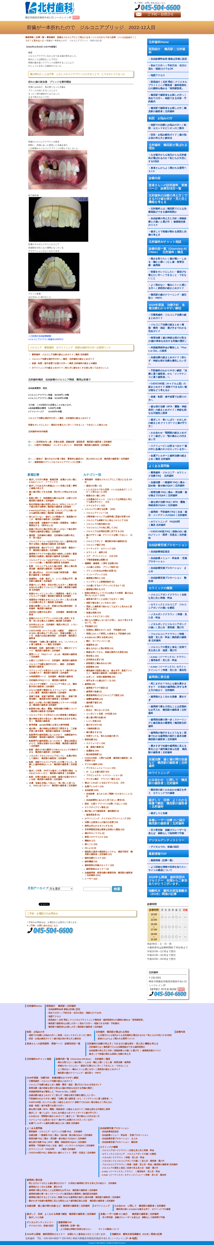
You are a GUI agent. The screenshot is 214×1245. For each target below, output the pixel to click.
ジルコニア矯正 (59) (95, 545)
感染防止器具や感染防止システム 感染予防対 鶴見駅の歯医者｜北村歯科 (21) (109, 852)
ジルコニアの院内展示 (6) (98, 524)
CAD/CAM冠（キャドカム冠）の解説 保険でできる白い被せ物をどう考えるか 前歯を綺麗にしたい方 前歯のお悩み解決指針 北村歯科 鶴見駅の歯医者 (53, 634)
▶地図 (133, 1238)
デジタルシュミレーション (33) (100, 768)
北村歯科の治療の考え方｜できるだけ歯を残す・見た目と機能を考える (168, 199)
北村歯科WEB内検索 (38, 431)
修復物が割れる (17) (95, 589)
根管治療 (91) (91, 739)
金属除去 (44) (92, 750)
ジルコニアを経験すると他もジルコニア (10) (107, 520)
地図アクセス (159, 75)
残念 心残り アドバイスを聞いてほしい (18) (106, 803)
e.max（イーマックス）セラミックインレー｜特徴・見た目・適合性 (167, 668)
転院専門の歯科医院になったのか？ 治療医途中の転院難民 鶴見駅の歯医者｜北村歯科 (53, 736)
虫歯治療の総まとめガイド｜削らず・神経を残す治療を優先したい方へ (167, 360)
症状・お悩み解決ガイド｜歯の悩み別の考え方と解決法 (167, 136)
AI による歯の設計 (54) (97, 771)
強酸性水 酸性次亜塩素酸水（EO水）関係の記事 (168, 892)
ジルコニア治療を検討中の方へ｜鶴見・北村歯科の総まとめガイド (63, 359)
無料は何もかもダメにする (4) (99, 826)
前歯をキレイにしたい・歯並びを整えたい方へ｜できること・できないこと (167, 275)
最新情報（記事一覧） (162, 860)
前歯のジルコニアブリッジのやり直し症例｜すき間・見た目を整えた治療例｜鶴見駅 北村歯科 (52, 619)
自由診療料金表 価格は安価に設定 (169, 59)
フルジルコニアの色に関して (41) (102, 527)
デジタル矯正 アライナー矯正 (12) (103, 779)
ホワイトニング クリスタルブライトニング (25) (108, 818)
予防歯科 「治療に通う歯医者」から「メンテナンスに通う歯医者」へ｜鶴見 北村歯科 (53, 643)
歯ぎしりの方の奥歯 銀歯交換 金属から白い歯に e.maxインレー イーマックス (54, 480)
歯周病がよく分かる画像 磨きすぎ (167, 698)
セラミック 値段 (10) (96, 552)
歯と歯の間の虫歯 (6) (96, 717)
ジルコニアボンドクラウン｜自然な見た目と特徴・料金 (167, 596)
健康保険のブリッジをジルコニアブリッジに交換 (57, 462)
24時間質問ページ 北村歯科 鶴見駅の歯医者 (51, 676)
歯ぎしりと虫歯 (159, 813)
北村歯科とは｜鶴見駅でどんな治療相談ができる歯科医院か (167, 210)
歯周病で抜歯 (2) (94, 691)
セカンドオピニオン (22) (97, 616)
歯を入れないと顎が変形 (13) (99, 648)
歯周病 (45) (90, 684)
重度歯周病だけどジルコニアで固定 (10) (105, 695)
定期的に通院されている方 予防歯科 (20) (106, 630)
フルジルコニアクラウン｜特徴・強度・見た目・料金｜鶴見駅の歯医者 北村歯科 (167, 637)
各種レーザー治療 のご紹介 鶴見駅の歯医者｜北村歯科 (169, 821)
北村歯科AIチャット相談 (165, 241)
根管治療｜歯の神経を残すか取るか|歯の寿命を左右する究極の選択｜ (167, 339)
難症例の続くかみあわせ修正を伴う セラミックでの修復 (167, 791)
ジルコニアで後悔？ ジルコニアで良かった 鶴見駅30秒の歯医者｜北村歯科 (53, 685)
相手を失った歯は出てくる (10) (100, 680)
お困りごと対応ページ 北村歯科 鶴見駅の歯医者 (53, 660)
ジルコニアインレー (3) (97, 513)
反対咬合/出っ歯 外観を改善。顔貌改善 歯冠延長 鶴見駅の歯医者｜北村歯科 (74, 442)
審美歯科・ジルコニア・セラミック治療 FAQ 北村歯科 (167, 474)
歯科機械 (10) (91, 861)
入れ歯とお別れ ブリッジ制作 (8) (102, 567)
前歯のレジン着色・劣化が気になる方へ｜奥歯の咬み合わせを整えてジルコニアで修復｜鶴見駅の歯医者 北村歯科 (53, 587)
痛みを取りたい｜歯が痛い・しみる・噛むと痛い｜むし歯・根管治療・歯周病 (167, 261)
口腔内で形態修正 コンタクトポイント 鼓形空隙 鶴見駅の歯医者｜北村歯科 (71, 445)
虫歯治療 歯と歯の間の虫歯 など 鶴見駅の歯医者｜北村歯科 (168, 762)
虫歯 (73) (89, 706)
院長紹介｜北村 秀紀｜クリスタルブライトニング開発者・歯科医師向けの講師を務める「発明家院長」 (167, 85)
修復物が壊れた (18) (95, 578)
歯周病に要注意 (159, 677)
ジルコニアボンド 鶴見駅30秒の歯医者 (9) (106, 541)
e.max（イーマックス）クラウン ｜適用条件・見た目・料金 (168, 658)
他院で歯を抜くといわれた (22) (100, 603)
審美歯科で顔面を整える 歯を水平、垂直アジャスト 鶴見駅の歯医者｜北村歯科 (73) (109, 671)
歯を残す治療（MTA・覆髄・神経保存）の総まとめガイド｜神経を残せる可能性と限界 (167, 409)
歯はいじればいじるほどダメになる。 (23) (104, 782)
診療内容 (154, 178)
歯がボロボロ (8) (94, 725)
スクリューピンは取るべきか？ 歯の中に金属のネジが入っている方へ (167, 447)
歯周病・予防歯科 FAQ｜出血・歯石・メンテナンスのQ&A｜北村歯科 (167, 513)
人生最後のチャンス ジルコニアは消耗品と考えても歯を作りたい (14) (109, 500)
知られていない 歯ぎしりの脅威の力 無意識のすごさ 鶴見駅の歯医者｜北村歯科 (53, 517)
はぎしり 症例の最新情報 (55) (100, 677)
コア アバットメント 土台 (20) (102, 556)
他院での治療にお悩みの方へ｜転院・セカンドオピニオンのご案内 (167, 126)
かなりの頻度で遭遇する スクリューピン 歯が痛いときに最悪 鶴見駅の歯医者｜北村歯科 (53, 691)
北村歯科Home (159, 42)
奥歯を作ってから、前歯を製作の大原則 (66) (107, 652)
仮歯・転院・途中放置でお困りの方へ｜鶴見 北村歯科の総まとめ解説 (64, 363)
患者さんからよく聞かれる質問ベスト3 (167, 169)
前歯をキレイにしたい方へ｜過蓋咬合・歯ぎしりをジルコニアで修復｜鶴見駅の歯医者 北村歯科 (53, 594)
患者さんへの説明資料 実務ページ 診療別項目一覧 (168, 186)
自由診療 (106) (92, 790)
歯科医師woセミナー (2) (97, 869)
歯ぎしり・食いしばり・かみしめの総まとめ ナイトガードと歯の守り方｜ (167, 422)
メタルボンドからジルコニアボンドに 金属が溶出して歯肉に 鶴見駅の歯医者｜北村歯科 (53, 757)
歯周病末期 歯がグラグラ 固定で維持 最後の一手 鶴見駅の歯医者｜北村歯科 (53, 548)
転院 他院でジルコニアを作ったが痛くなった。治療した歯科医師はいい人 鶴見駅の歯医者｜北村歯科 (53, 764)
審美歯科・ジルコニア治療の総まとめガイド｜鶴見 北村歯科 (60, 354)
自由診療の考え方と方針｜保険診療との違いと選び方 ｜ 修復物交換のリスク (167, 221)
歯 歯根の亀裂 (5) (95, 747)
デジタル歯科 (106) (94, 764)
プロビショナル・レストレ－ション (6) (104, 775)
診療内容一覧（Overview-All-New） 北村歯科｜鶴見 (168, 250)
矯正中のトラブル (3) (94, 833)
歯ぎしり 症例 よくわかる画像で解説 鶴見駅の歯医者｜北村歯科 (168, 803)
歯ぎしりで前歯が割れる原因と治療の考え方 (167, 233)
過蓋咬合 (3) (92, 645)
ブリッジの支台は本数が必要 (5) (101, 571)
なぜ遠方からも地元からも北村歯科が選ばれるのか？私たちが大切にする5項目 (167, 158)
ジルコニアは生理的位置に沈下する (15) (105, 531)
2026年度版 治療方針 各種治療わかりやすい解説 (167, 306)
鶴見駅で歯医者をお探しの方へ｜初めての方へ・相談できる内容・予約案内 (167, 98)
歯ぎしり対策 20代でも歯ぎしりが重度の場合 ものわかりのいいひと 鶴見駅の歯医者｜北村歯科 (53, 771)
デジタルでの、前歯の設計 (165, 847)
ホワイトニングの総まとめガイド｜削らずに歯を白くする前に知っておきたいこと (70, 368)
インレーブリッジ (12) (96, 574)
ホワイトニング (159, 772)
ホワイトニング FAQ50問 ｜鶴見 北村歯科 (167, 523)
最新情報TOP (158, 853)
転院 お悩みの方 (160, 118)
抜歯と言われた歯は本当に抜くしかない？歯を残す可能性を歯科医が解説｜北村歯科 (53, 530)
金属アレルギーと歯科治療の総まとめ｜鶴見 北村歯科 (167, 457)
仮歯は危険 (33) (93, 612)
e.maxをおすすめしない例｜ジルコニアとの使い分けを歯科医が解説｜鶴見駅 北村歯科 (53, 511)
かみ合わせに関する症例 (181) (99, 637)
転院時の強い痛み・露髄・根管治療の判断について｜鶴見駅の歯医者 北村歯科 (53, 709)
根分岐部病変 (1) (94, 754)
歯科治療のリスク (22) (95, 858)
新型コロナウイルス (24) (96, 837)
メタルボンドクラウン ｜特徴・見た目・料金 (167, 616)
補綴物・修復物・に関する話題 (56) (101, 563)
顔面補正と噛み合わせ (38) (98, 663)
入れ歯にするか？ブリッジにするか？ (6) (105, 585)
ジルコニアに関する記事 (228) (100, 509)
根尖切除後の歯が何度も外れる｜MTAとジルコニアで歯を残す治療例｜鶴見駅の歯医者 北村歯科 (53, 505)
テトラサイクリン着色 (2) (97, 807)
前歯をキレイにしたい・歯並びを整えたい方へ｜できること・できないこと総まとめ (67, 425)
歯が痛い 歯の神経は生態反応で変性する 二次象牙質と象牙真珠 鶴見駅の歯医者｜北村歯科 (53, 729)
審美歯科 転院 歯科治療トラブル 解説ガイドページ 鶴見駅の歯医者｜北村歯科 (53, 649)
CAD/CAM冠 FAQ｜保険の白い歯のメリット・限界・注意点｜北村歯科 (167, 534)
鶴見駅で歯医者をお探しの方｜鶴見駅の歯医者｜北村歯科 (167, 110)
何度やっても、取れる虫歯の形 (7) (102, 736)
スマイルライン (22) (95, 505)
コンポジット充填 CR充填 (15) (101, 714)
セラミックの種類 (160, 588)
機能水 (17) (90, 840)
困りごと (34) (91, 844)
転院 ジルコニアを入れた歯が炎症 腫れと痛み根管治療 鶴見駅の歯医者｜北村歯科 (53, 567)
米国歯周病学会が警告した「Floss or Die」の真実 (167, 349)
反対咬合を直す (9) (95, 659)
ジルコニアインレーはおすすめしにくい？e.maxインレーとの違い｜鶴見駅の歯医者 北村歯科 (53, 561)
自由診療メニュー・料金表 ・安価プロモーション (167, 560)
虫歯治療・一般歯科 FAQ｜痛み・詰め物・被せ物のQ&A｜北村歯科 (167, 484)
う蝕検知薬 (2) (93, 728)
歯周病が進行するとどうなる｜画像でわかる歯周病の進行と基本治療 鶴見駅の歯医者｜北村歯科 (168, 736)
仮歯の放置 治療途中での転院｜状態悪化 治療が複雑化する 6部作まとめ (53, 524)
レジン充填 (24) (93, 721)
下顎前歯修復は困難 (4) (97, 560)
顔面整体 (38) (92, 667)
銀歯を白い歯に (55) (95, 495)
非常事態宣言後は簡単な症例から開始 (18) (104, 829)
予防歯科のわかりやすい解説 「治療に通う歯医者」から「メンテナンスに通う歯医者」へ (167, 373)
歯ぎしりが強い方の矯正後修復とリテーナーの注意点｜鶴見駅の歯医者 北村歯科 (53, 703)
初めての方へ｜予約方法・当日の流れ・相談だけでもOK (167, 67)
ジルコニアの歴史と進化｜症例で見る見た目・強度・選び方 (167, 649)
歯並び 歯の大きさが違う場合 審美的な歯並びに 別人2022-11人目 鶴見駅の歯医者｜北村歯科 (82, 459)
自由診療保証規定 (160, 551)
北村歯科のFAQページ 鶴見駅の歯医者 (48, 680)
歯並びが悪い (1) (94, 486)
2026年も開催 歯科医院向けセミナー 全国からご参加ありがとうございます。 (168, 880)
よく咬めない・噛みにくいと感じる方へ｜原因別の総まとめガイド (167, 286)
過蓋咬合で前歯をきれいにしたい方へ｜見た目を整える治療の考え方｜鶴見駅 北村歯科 (53, 600)
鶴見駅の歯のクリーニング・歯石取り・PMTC (167, 296)
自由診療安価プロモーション (168, 545)
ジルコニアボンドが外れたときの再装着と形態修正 (53, 715)
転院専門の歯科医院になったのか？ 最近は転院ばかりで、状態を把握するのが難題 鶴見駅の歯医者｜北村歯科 (53, 743)
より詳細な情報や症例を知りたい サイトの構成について (168, 868)
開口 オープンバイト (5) (98, 641)
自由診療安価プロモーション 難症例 (167, 579)
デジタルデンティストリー (166, 840)
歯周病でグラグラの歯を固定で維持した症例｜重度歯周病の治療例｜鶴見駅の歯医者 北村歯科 (53, 555)
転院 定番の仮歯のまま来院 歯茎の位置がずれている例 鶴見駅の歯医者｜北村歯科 (53, 778)
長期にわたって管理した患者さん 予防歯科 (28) (108, 633)
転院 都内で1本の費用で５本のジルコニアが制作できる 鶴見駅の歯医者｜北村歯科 (53, 750)
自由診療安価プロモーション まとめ (167, 570)
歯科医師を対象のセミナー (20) (99, 865)
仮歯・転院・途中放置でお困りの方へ (167, 398)
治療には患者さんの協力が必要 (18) (101, 822)
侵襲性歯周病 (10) (94, 699)
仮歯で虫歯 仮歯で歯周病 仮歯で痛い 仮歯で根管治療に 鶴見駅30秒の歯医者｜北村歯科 (53, 697)
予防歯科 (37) (91, 626)
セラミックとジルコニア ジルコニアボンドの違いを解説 (167, 606)
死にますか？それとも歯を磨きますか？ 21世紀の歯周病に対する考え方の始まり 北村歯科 (167, 686)
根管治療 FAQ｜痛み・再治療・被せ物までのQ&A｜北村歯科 (167, 494)
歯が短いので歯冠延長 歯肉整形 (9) (102, 811)
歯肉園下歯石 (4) (94, 702)
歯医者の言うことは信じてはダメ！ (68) (105, 599)
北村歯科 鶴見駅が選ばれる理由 (168, 146)
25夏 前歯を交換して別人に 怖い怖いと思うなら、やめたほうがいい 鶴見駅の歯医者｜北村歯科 (53, 784)
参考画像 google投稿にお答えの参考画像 (49, 725)
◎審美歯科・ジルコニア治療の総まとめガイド (167, 316)
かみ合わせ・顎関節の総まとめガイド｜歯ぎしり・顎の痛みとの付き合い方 (167, 436)
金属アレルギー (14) (94, 786)
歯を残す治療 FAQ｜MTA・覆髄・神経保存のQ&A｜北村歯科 (167, 504)
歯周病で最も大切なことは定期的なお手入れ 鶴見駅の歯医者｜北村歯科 (167, 709)
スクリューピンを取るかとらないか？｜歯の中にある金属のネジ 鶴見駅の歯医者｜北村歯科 (53, 671)
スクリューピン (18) (95, 743)
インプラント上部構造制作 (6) (100, 582)
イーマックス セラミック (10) (100, 548)
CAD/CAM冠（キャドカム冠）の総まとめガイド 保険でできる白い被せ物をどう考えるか (167, 386)
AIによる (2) (90, 848)
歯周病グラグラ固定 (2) (97, 688)
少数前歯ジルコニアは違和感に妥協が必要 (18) (108, 516)
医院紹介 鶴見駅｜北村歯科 (167, 50)
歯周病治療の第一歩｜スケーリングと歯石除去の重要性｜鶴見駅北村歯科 (167, 722)
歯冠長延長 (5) (93, 815)
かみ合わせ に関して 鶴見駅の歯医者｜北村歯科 (168, 781)
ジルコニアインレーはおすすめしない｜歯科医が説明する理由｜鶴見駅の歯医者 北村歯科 (53, 542)
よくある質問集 (159, 466)
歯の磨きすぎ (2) (94, 732)
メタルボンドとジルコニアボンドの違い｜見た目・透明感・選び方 (167, 626)
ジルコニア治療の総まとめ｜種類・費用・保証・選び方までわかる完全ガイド (167, 327)
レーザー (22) (91, 879)
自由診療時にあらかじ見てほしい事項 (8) (105, 800)
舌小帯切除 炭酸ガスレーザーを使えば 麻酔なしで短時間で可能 (167, 832)
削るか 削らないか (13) (97, 710)
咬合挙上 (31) (92, 656)
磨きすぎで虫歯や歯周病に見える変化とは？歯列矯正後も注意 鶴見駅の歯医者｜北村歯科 (167, 749)
